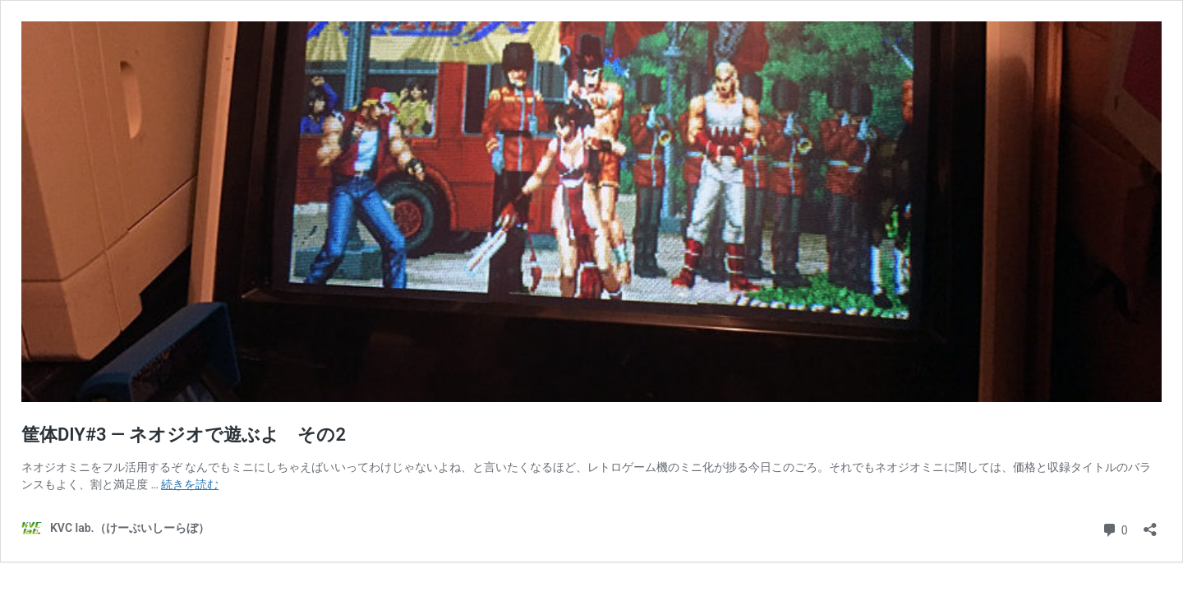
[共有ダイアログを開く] (1150, 524)
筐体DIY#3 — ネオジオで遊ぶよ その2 (183, 434)
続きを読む (190, 484)
